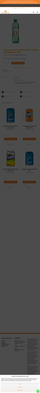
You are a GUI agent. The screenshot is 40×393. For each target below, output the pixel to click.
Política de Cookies (28, 380)
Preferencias (20, 390)
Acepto (20, 383)
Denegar (20, 387)
